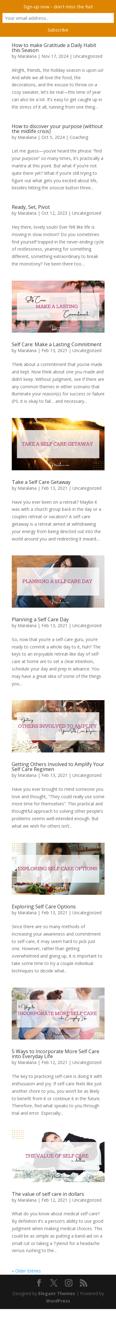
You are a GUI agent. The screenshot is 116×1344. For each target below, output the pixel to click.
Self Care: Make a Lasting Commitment (56, 344)
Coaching (79, 137)
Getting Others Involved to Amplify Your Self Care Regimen (58, 767)
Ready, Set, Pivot (31, 207)
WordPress (58, 1301)
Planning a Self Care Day (40, 619)
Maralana (27, 56)
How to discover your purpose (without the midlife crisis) (57, 129)
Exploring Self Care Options (44, 906)
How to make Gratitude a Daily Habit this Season (54, 48)
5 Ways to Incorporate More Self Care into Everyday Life (55, 1054)
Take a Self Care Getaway (41, 482)
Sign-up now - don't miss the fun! (58, 6)
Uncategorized (87, 56)
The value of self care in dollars (48, 1194)
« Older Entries (26, 1271)
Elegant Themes (56, 1293)
